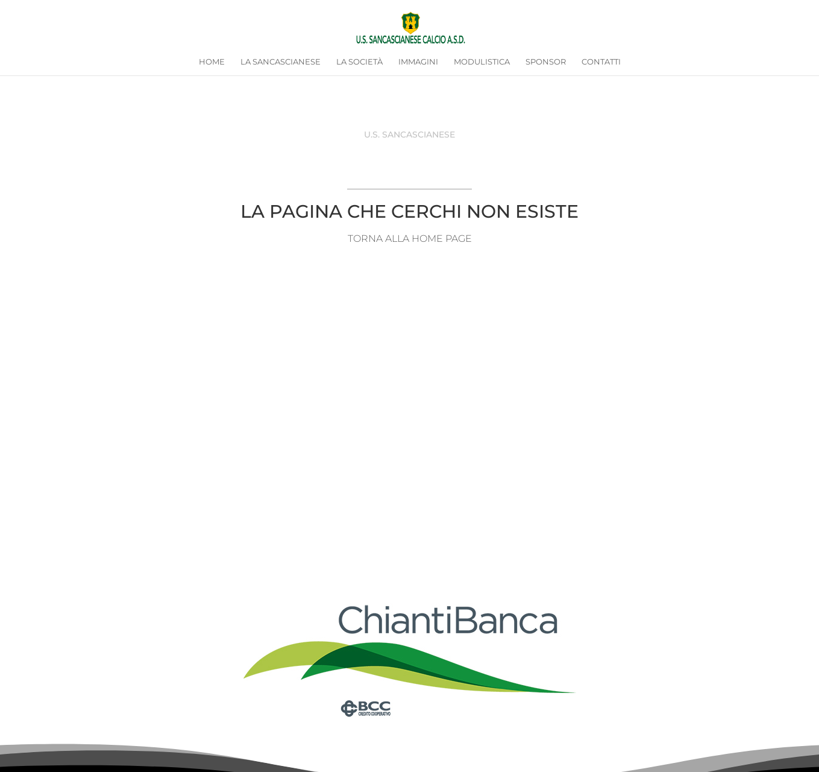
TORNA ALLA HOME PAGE (410, 238)
